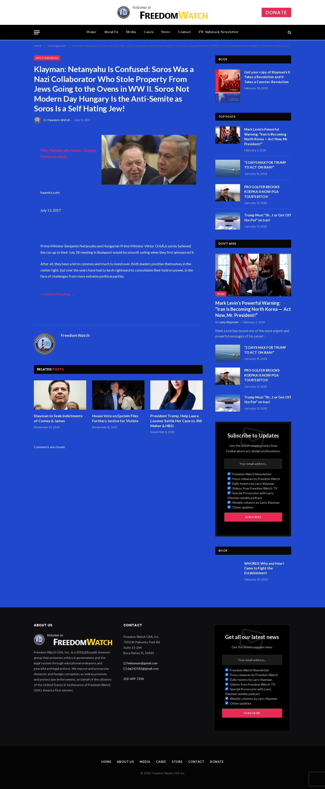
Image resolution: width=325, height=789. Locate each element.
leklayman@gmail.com (142, 663)
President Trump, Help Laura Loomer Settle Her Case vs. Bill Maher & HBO (176, 421)
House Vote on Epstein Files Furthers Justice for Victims (115, 418)
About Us (111, 32)
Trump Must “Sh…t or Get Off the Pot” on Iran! (267, 217)
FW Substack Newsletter (219, 32)
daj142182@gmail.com (143, 668)
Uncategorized (47, 58)
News (221, 294)
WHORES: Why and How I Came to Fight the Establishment (264, 568)
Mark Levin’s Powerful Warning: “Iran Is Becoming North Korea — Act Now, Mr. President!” (266, 136)
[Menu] (37, 32)
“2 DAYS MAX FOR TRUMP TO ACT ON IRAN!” (265, 164)
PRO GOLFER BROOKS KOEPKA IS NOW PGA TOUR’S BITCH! (261, 192)
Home (91, 32)
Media (131, 32)
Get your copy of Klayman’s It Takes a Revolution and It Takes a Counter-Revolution (267, 77)
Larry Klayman (229, 322)
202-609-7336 (133, 679)
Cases (148, 32)
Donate (276, 12)
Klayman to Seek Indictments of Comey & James (58, 418)
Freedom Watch (59, 120)
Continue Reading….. (57, 294)
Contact (184, 32)
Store (165, 32)
